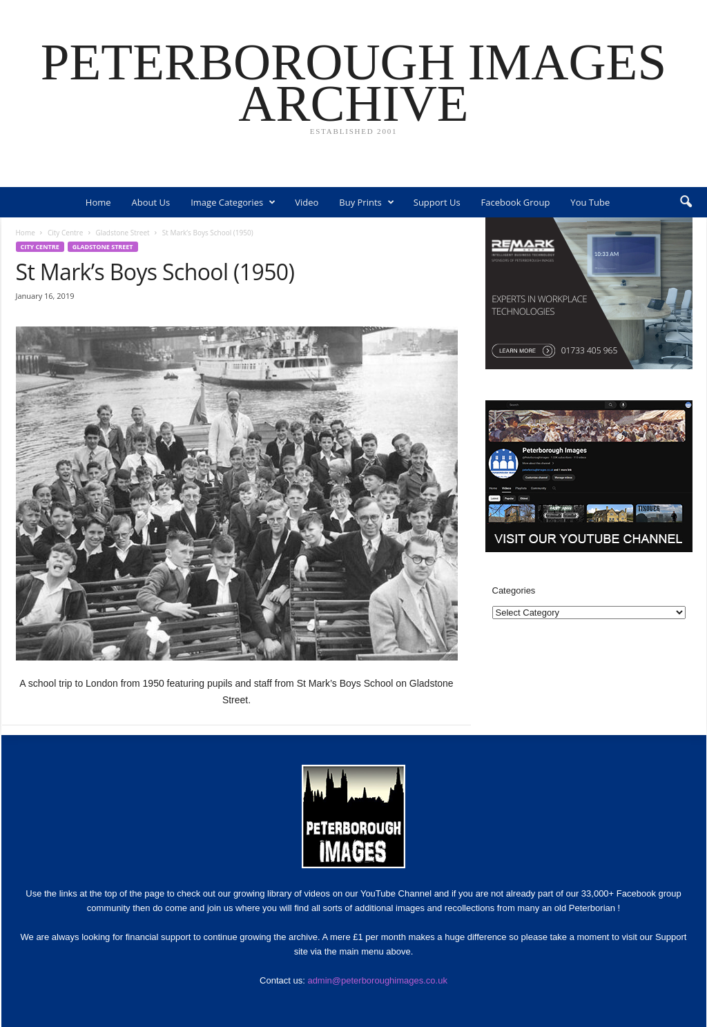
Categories (514, 590)
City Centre (65, 232)
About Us (151, 202)
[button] (685, 202)
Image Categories (233, 202)
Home (98, 202)
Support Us (437, 202)
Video (306, 202)
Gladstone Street (123, 232)
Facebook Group (515, 202)
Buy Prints (366, 202)
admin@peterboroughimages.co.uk (377, 980)
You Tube (590, 202)
